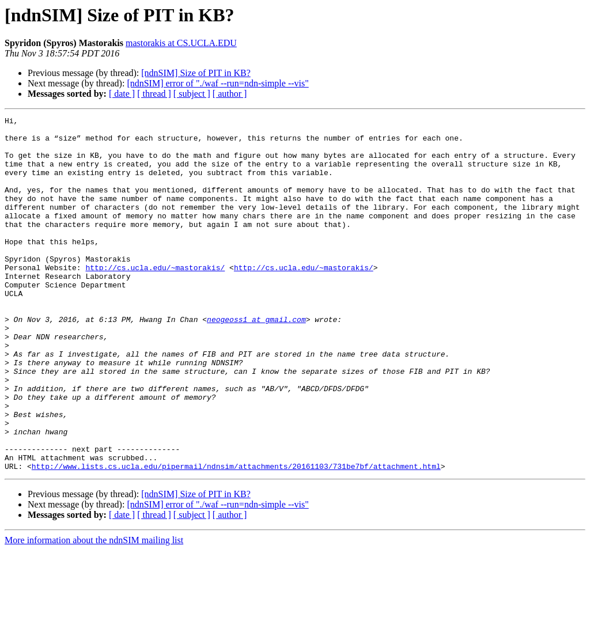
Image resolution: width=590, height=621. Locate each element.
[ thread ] (154, 94)
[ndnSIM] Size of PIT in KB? (195, 73)
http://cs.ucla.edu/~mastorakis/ (155, 298)
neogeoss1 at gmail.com (256, 360)
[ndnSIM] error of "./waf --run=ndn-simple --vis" (217, 83)
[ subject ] (191, 94)
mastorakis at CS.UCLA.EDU (181, 43)
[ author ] (230, 94)
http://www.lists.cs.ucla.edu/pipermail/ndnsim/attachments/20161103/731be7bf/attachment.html (236, 537)
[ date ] (122, 94)
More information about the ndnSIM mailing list (94, 611)
